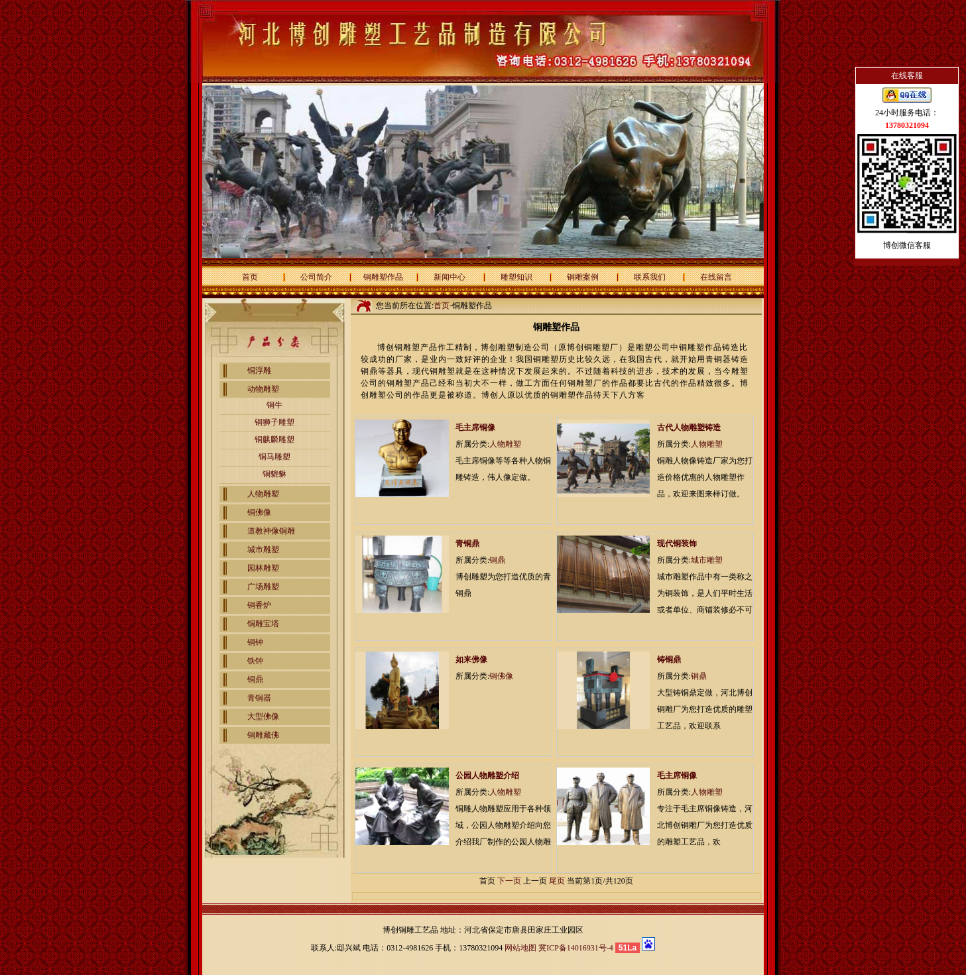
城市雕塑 (263, 549)
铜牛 (274, 405)
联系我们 (650, 277)
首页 (250, 277)
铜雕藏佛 (263, 735)
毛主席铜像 (475, 427)
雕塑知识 (516, 277)
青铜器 (259, 698)
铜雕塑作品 (383, 277)
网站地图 (520, 947)
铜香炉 (259, 605)
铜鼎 (255, 679)
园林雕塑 (263, 568)
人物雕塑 (263, 493)
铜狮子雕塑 (274, 422)
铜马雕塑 (274, 456)
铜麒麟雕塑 (274, 439)
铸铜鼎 (669, 659)
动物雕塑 (263, 389)
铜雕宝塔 (263, 623)
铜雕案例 (583, 277)
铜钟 (255, 642)
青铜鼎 (467, 543)
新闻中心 (449, 277)
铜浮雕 (259, 370)
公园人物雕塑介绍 (487, 775)
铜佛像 (259, 512)
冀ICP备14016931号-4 (575, 947)
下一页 (509, 881)
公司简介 (316, 277)
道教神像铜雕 (271, 531)
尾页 (557, 881)
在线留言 (716, 277)
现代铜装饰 (677, 543)
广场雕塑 (263, 586)
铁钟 (255, 660)
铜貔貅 (274, 474)
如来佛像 (471, 659)
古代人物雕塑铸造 (689, 427)
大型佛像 (263, 716)
